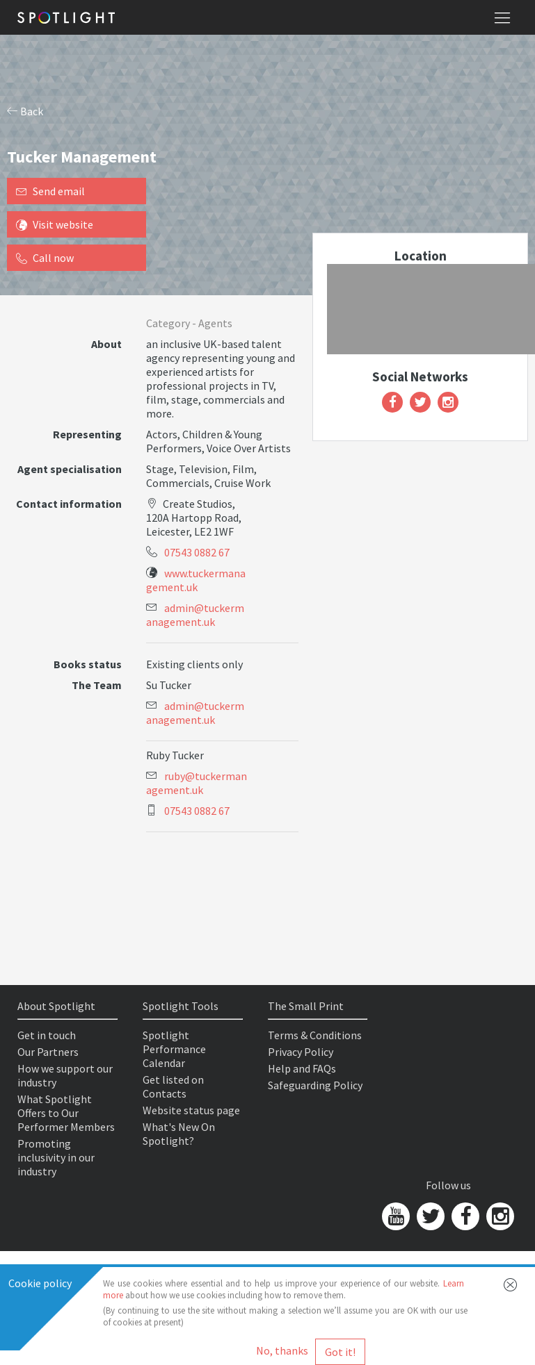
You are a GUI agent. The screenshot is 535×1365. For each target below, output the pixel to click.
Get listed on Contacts (173, 1086)
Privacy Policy (300, 1052)
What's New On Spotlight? (179, 1134)
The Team (97, 685)
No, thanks (282, 1350)
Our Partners (48, 1052)
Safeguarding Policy (315, 1085)
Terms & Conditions (315, 1035)
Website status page (191, 1110)
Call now (45, 258)
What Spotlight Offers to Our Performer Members (66, 1113)
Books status (88, 664)
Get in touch (46, 1035)
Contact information (69, 504)
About (106, 344)
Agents (215, 323)
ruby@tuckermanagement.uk (196, 783)
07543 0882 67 (197, 552)
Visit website (54, 224)
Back (25, 111)
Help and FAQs (302, 1068)
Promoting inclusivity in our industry (56, 1157)
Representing (87, 434)
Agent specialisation (69, 469)
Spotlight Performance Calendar (174, 1049)
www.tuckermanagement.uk (196, 580)
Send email (50, 191)
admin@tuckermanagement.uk (195, 615)
